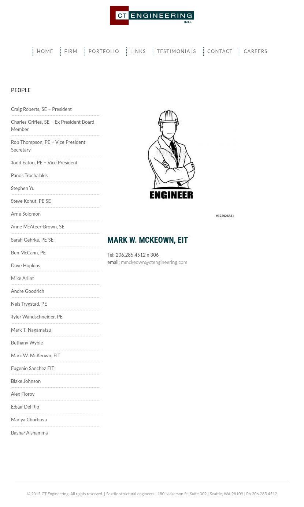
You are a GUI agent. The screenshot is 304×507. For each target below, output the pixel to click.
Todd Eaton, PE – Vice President (44, 162)
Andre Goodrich (27, 291)
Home (45, 51)
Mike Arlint (22, 278)
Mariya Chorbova (29, 419)
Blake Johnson (26, 381)
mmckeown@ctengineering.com (154, 262)
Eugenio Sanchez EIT (32, 368)
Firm (71, 51)
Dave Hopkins (25, 265)
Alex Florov (22, 394)
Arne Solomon (26, 214)
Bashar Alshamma (29, 433)
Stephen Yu (22, 188)
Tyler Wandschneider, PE (37, 317)
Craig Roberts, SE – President (41, 109)
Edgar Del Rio (25, 407)
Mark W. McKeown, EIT (35, 355)
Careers (256, 51)
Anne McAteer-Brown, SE (37, 227)
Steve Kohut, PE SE (31, 201)
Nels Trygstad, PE (29, 304)
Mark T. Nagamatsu (31, 330)
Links (138, 51)
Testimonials (176, 51)
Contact (220, 51)
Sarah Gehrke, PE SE (32, 240)
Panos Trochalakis (29, 175)
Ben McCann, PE (28, 253)
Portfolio (104, 51)
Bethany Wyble (27, 343)
